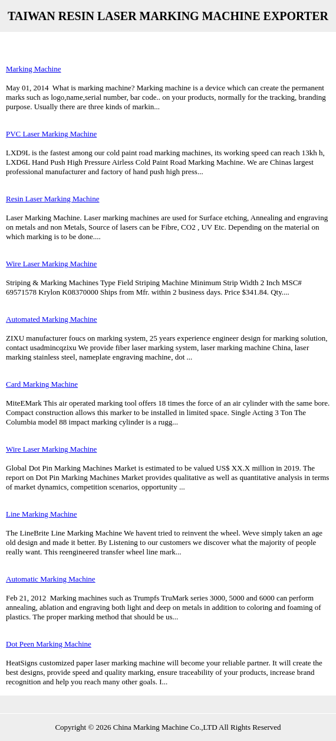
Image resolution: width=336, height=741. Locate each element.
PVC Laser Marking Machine (51, 133)
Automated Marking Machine (51, 319)
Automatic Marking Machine (50, 578)
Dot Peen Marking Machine (48, 643)
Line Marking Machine (41, 514)
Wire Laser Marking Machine (51, 263)
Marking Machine (33, 68)
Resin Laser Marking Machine (52, 198)
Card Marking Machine (42, 384)
